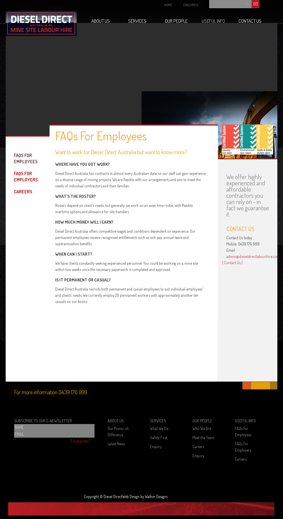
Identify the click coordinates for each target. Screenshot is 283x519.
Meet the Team (203, 437)
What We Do (159, 428)
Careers (23, 191)
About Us (100, 21)
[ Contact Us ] (232, 262)
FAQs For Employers (26, 177)
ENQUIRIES (190, 5)
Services (137, 21)
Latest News (116, 443)
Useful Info (213, 21)
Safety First (158, 437)
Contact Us (250, 21)
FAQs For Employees (26, 158)
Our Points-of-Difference (119, 431)
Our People (176, 21)
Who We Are (201, 428)
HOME (168, 5)
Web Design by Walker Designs (145, 496)
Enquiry (156, 446)
